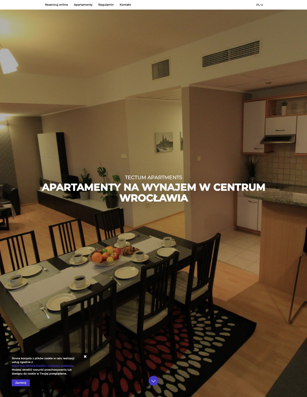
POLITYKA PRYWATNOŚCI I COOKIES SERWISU (42, 365)
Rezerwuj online (56, 4)
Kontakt (125, 4)
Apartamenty (83, 4)
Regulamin (106, 4)
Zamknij (20, 382)
